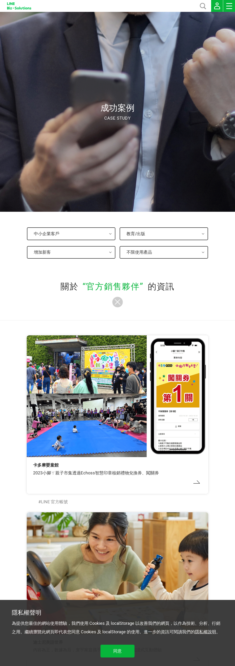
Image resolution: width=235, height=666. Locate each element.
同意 (117, 650)
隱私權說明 (205, 631)
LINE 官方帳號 (54, 501)
